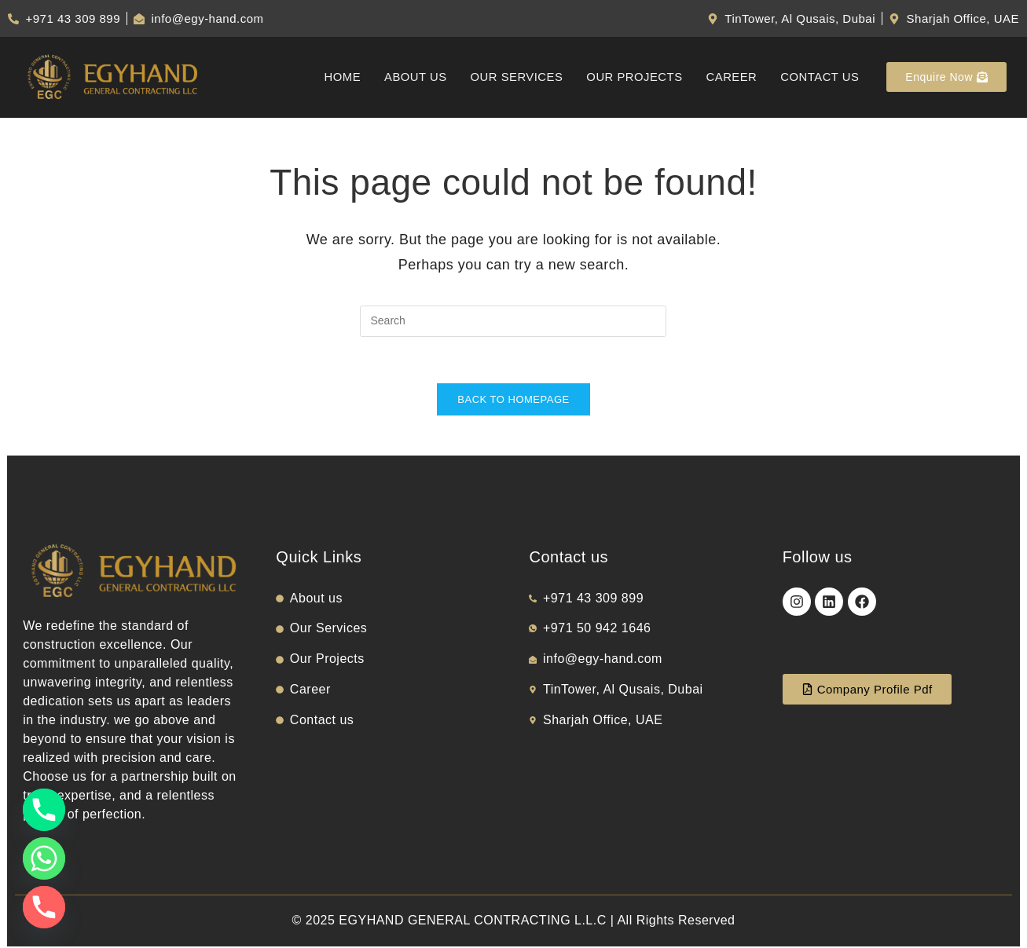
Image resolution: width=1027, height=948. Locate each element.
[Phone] (44, 810)
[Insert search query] (513, 321)
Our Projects (632, 77)
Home (338, 77)
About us (411, 77)
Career (731, 77)
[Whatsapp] (44, 858)
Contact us (819, 77)
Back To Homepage (513, 401)
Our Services (513, 77)
